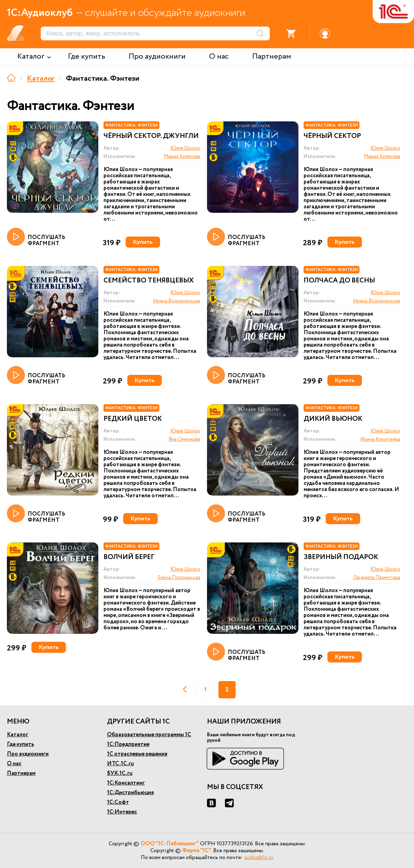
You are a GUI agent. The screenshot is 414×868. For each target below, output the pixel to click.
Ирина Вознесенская (176, 301)
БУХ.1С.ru (119, 773)
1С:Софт (118, 802)
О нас (14, 764)
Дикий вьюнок (333, 419)
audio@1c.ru (258, 857)
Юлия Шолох (185, 148)
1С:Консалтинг (126, 783)
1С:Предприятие (128, 744)
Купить (143, 242)
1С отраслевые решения (137, 754)
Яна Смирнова (184, 439)
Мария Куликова (182, 156)
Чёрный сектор (332, 136)
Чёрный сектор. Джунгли (151, 136)
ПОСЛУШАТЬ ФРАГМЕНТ (36, 237)
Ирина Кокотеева (380, 439)
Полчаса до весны (339, 281)
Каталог (41, 78)
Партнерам (21, 773)
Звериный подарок (341, 557)
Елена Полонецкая (179, 577)
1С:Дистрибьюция (130, 793)
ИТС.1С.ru (120, 764)
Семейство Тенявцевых (148, 281)
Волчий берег (129, 557)
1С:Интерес (122, 812)
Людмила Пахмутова (376, 577)
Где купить (20, 744)
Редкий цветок (132, 419)
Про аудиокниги (28, 754)
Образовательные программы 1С (149, 735)
